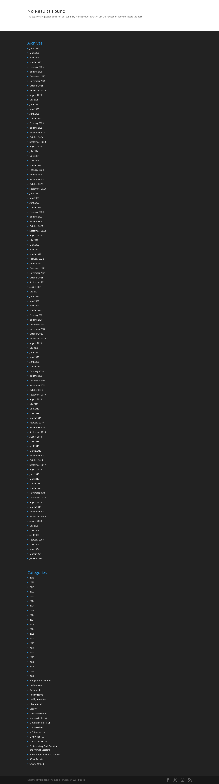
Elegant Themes (49, 779)
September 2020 (38, 338)
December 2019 (37, 380)
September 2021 (38, 282)
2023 (32, 596)
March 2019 (35, 418)
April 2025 (34, 113)
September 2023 (38, 188)
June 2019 (34, 408)
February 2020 (37, 371)
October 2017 (36, 460)
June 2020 (34, 352)
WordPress (79, 779)
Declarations (36, 685)
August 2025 (36, 95)
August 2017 (36, 469)
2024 (32, 601)
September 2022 (38, 230)
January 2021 (36, 319)
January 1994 (36, 558)
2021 (32, 586)
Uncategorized (37, 763)
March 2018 (35, 450)
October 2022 (36, 226)
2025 (32, 633)
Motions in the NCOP (40, 722)
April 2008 (34, 535)
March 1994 (35, 553)
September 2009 (38, 516)
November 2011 (37, 511)
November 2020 (37, 329)
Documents (35, 690)
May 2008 (34, 530)
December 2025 (37, 76)
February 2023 (37, 212)
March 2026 (35, 62)
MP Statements (37, 732)
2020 (32, 582)
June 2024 (34, 155)
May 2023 (34, 198)
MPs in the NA (37, 736)
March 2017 (35, 483)
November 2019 (37, 385)
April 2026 (34, 57)
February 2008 (37, 539)
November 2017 (37, 455)
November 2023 (37, 179)
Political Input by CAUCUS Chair (45, 754)
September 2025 (38, 90)
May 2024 (34, 160)
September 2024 (38, 141)
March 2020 (35, 366)
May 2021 (34, 301)
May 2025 (34, 109)
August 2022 (36, 235)
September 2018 (38, 432)
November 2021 (37, 272)
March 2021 (35, 310)
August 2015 (36, 502)
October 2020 (36, 333)
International (36, 704)
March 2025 (35, 118)
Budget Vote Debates (40, 680)
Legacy (33, 708)
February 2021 (37, 315)
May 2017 (34, 478)
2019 (32, 577)
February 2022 (37, 258)
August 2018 (36, 436)
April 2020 (34, 361)
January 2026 (36, 71)
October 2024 (36, 137)
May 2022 (34, 244)
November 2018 (37, 427)
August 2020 (36, 343)
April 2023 (34, 202)
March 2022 (35, 254)
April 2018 (34, 446)
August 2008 (36, 521)
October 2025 (36, 85)
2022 (32, 591)
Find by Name (36, 694)
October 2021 (36, 277)
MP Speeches (36, 727)
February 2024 (37, 169)
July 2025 (34, 99)
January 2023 (36, 216)
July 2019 (34, 403)
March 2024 (35, 165)
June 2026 (34, 48)
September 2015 (38, 497)
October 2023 (36, 184)
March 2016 (35, 488)
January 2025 (36, 127)
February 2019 (37, 422)
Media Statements (39, 713)
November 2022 (37, 221)
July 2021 (34, 291)
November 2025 (37, 80)
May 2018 (34, 441)
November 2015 (37, 492)
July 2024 (34, 151)
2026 (32, 661)
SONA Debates (37, 759)
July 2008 (34, 525)
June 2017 (34, 474)
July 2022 (34, 240)
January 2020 (36, 375)
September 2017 (38, 464)
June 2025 (34, 104)
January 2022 (36, 263)
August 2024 (36, 146)
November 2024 (37, 132)
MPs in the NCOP (38, 741)
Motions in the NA (38, 718)
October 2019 (36, 390)
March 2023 (35, 207)
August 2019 (36, 399)
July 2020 (34, 347)
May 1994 (34, 549)
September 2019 (38, 394)
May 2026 (34, 52)
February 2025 (37, 123)
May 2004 (34, 544)
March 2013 (35, 507)
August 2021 (36, 286)
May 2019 (34, 413)
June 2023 (34, 193)
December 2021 (37, 268)
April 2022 (34, 249)
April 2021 (34, 305)
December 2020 (37, 324)
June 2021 (34, 296)
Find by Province (38, 699)
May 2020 (34, 357)
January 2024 (36, 174)
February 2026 (37, 67)
